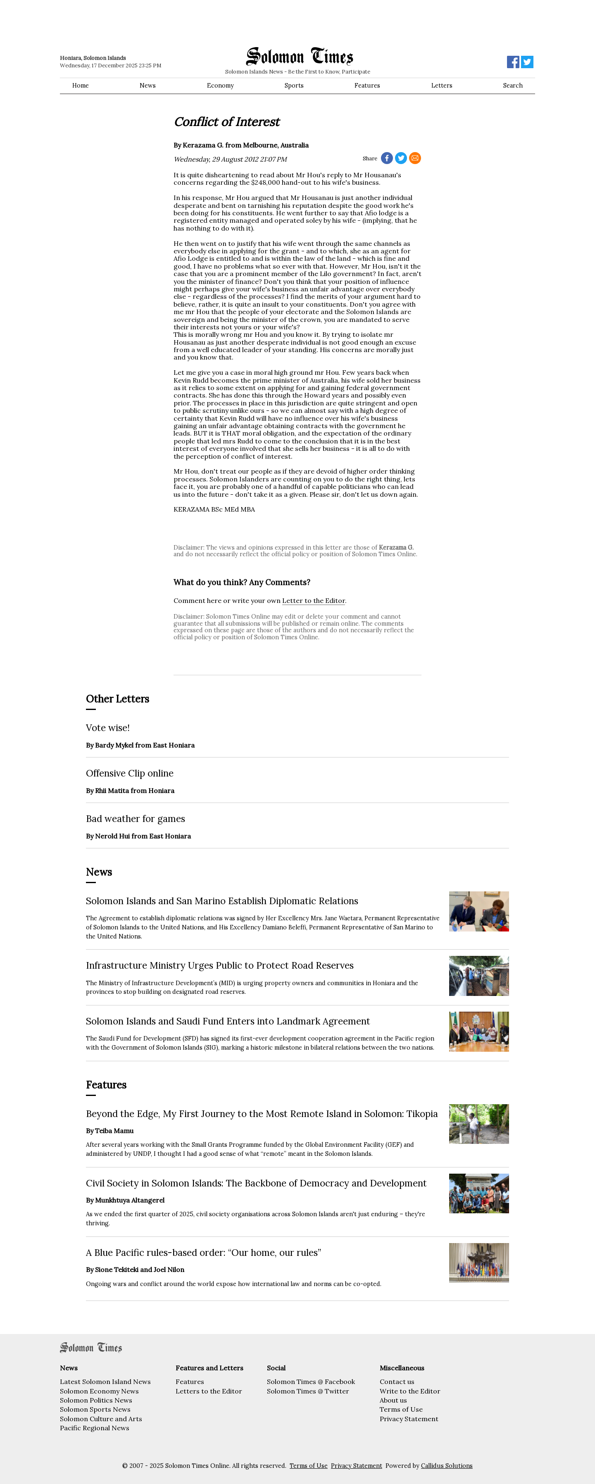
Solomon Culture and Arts (101, 1419)
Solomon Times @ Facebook (311, 1381)
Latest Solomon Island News (105, 1381)
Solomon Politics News (96, 1400)
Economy (220, 85)
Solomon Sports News (95, 1409)
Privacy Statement (409, 1419)
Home (80, 85)
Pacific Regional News (94, 1428)
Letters (441, 85)
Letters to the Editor (209, 1391)
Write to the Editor (410, 1391)
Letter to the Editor (313, 600)
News (148, 85)
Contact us (397, 1381)
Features (367, 85)
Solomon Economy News (99, 1391)
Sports (294, 85)
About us (393, 1400)
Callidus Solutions (447, 1466)
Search (513, 85)
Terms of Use (401, 1409)
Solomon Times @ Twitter (308, 1391)
